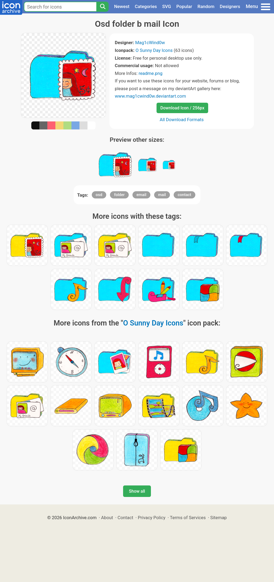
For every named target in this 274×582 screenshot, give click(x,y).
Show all (137, 491)
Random (205, 6)
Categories (146, 6)
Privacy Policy (151, 517)
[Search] (102, 7)
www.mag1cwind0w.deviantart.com (150, 96)
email (141, 194)
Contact (125, 517)
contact (184, 194)
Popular (184, 6)
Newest (121, 6)
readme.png (150, 73)
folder (119, 194)
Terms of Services (188, 517)
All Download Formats (182, 119)
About (107, 517)
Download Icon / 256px (182, 107)
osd (99, 194)
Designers (230, 6)
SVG (166, 6)
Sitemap (218, 517)
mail (162, 194)
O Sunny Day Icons (154, 50)
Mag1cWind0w (150, 42)
